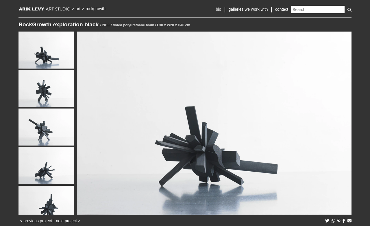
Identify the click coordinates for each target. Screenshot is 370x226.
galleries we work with (248, 9)
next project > (68, 220)
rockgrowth (95, 8)
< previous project (36, 220)
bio (218, 9)
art (78, 8)
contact (281, 9)
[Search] (318, 9)
